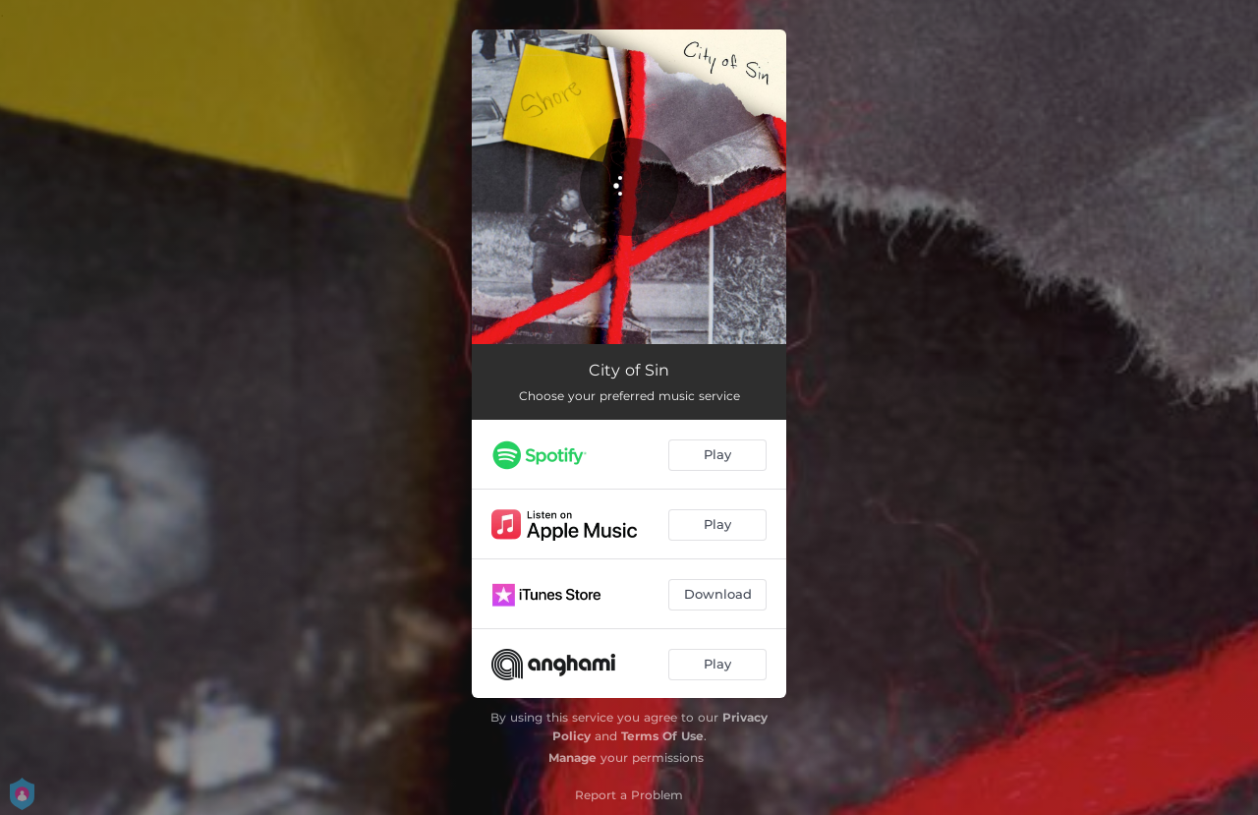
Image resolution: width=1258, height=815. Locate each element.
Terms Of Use (662, 735)
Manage (572, 757)
